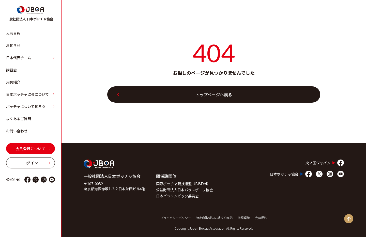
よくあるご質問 (18, 118)
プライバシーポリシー (175, 217)
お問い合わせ (16, 130)
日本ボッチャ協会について (30, 94)
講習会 (11, 69)
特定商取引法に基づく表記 (214, 217)
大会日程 (13, 33)
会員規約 (261, 217)
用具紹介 (13, 82)
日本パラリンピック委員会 (177, 195)
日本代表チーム (30, 57)
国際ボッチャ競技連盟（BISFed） (183, 183)
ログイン (37, 162)
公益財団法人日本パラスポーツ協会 (184, 189)
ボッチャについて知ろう (30, 106)
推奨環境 (244, 217)
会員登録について (33, 148)
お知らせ (13, 45)
